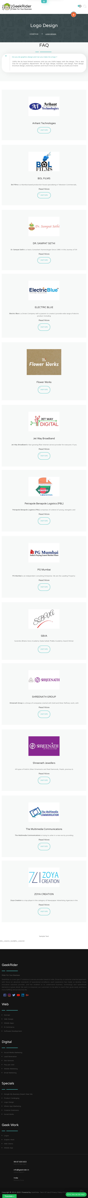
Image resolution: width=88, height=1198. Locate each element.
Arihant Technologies (44, 123)
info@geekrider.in (21, 1170)
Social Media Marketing (12, 1052)
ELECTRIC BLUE (44, 307)
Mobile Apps (8, 1023)
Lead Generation (9, 1057)
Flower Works (44, 382)
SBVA (44, 635)
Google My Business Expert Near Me (17, 1094)
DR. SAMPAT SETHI (44, 243)
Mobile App (7, 1148)
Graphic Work (8, 1140)
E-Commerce (8, 1027)
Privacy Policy (56, 1192)
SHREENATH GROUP (44, 697)
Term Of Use (45, 1192)
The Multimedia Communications (44, 829)
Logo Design (8, 1102)
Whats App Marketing (11, 1106)
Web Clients (7, 1144)
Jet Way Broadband (44, 438)
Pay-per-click (8, 1065)
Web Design (7, 1019)
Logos (5, 1135)
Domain (6, 1015)
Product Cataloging (10, 1098)
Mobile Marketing (10, 1069)
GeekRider (35, 1192)
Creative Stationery (10, 1110)
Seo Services (8, 1061)
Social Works (8, 1114)
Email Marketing (9, 1073)
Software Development (12, 1031)
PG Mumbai (44, 569)
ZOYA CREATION (44, 894)
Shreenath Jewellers (44, 763)
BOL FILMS (44, 178)
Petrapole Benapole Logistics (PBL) (44, 503)
